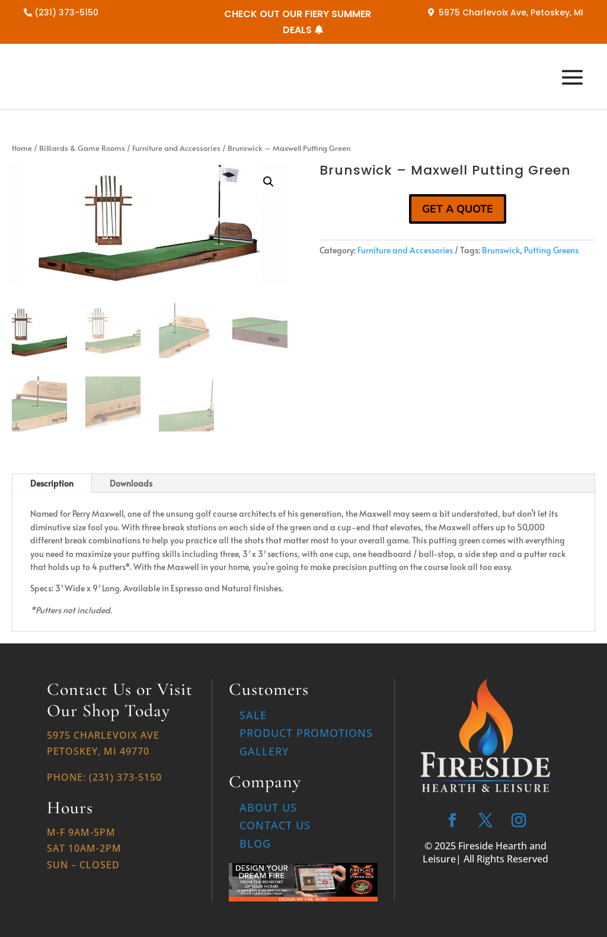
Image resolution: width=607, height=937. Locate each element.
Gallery (264, 751)
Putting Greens (551, 250)
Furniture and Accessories (176, 148)
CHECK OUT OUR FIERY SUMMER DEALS (297, 22)
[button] (268, 181)
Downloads (131, 483)
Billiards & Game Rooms (82, 148)
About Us (268, 807)
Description (52, 483)
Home (22, 148)
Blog (255, 843)
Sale (253, 715)
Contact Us (275, 825)
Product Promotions (306, 733)
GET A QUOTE (457, 209)
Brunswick (501, 250)
